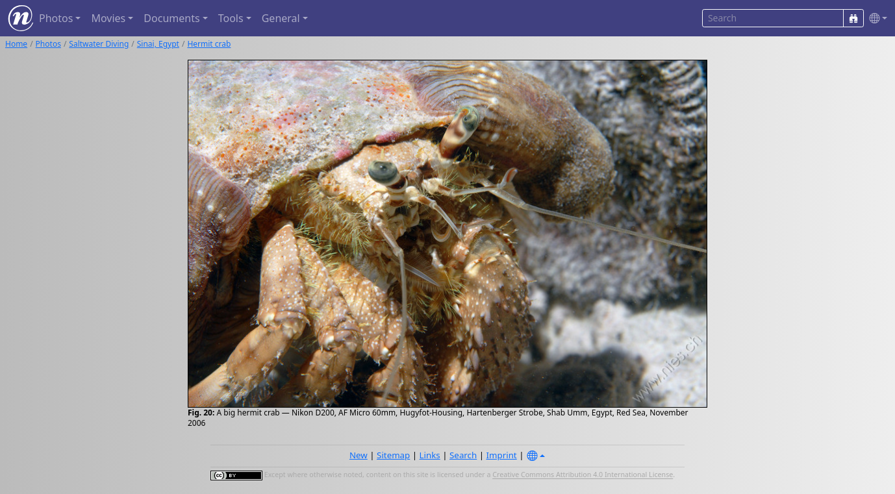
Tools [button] (231, 18)
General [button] (281, 18)
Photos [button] (56, 18)
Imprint (501, 455)
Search (463, 455)
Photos (48, 43)
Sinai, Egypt (158, 43)
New (358, 455)
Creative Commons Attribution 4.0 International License (582, 475)
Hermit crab (209, 43)
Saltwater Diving (99, 43)
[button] (875, 18)
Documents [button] (171, 18)
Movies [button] (108, 18)
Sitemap (393, 455)
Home (16, 43)
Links (430, 455)
